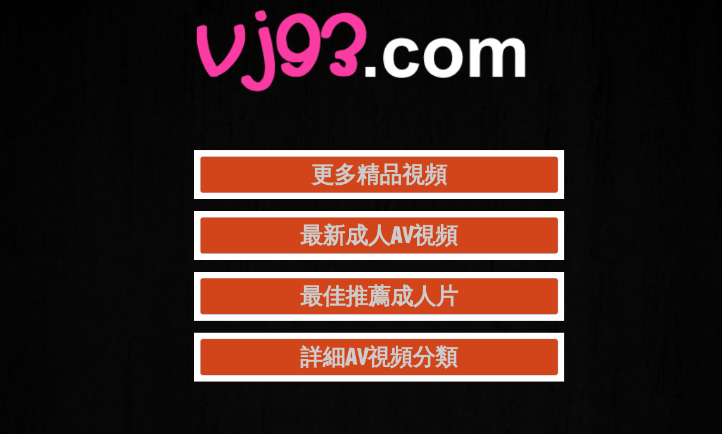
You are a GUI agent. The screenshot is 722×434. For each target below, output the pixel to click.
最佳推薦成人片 (379, 296)
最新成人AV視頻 (379, 235)
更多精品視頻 (379, 174)
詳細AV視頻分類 (379, 356)
